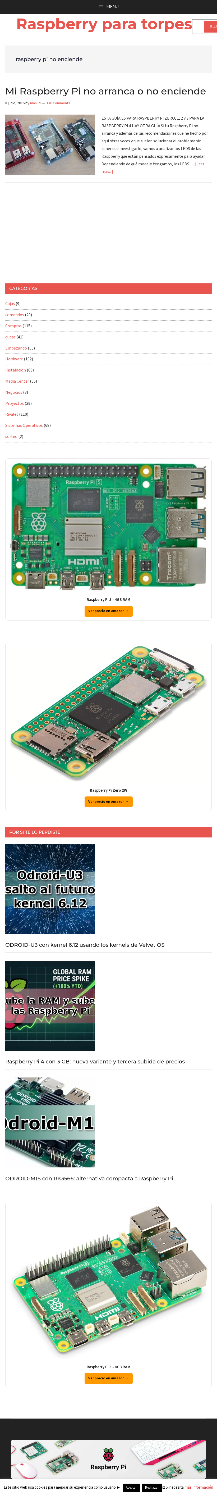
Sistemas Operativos (24, 425)
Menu (112, 6)
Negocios (13, 392)
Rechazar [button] (152, 1487)
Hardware (14, 359)
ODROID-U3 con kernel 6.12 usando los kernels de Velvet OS (85, 945)
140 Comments (58, 103)
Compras (13, 326)
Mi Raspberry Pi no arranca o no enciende (105, 91)
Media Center (17, 381)
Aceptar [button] (131, 1487)
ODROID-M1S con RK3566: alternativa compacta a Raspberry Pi (89, 1178)
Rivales (11, 414)
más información (198, 1487)
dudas (10, 337)
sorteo (11, 437)
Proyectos (14, 403)
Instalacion (15, 370)
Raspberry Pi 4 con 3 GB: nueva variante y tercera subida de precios (95, 1061)
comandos (14, 315)
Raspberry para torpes (104, 24)
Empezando (16, 348)
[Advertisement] (96, 236)
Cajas (10, 304)
